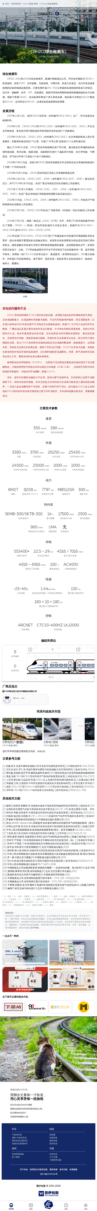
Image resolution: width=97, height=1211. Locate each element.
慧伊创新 (41, 1186)
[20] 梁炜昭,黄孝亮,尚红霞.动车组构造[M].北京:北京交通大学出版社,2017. (39, 871)
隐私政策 (54, 1170)
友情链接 (73, 1170)
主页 (5, 4)
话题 (85, 1206)
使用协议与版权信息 (39, 1170)
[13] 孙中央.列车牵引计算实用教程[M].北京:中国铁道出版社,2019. (35, 847)
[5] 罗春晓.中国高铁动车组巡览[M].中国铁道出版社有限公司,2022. (36, 819)
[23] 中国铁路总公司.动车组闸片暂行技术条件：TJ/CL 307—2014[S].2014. (40, 881)
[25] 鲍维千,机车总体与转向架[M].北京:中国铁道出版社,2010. (33, 888)
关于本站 (35, 928)
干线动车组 (17, 1135)
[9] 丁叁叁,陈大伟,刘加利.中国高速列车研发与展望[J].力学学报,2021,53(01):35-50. (44, 833)
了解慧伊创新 (55, 1160)
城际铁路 (53, 1141)
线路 (30, 1206)
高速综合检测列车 (20, 1144)
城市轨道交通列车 (20, 1141)
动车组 (11, 1206)
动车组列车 (15, 4)
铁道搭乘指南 (18, 1154)
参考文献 (63, 1170)
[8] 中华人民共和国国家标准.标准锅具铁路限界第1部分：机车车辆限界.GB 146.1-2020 (46, 829)
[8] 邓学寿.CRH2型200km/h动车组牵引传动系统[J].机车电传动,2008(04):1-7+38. (44, 790)
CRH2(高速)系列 (30, 4)
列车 (14, 1129)
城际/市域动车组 (19, 1138)
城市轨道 (53, 1144)
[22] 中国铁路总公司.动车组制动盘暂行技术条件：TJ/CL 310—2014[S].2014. (41, 878)
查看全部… (41, 751)
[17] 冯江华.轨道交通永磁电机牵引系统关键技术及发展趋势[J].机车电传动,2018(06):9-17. (47, 860)
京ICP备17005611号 (49, 1174)
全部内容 (53, 1154)
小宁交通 (53, 1157)
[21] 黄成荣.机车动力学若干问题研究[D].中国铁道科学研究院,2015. (36, 874)
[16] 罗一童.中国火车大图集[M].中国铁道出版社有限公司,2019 (34, 857)
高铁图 (52, 1135)
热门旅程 (16, 1157)
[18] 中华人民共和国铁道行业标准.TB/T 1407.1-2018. (29, 864)
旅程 (66, 1206)
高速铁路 (53, 1138)
